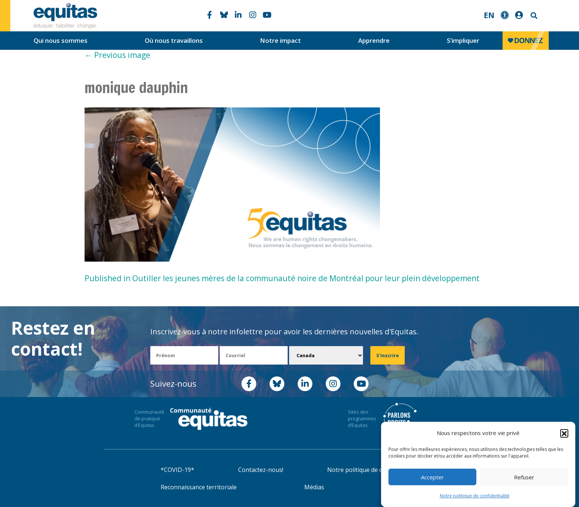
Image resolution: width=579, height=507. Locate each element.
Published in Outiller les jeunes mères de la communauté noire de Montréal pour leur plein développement (282, 278)
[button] (564, 433)
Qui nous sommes (61, 40)
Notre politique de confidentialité (475, 496)
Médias (314, 487)
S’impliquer (463, 40)
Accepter (432, 477)
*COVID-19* (177, 470)
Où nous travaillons (174, 40)
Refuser (524, 477)
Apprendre (374, 40)
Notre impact (280, 40)
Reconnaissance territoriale (199, 487)
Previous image (117, 55)
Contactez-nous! (260, 470)
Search (533, 16)
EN (489, 15)
